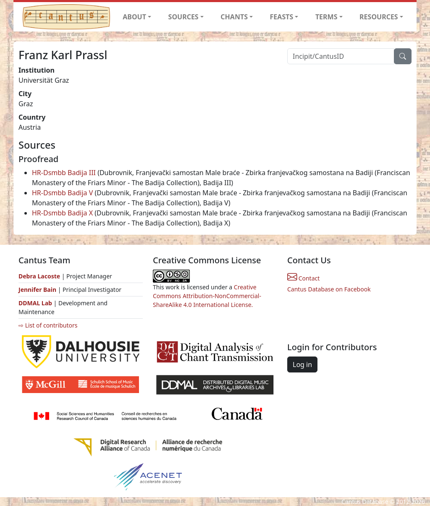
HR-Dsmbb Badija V (62, 192)
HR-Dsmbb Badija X (62, 213)
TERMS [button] (326, 16)
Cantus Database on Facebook (329, 289)
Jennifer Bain (38, 290)
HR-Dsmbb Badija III (64, 172)
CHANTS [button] (234, 16)
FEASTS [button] (282, 16)
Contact (303, 278)
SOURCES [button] (183, 16)
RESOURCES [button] (378, 16)
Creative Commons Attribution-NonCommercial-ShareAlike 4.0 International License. (207, 296)
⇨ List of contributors (47, 325)
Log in (302, 364)
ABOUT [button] (134, 16)
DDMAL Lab (35, 303)
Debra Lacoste (39, 276)
